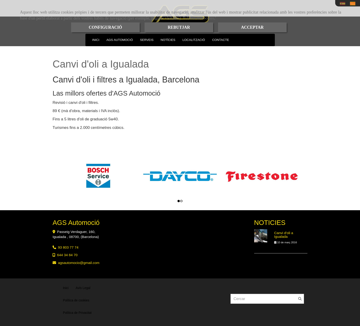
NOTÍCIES (167, 40)
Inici (65, 288)
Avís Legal (83, 288)
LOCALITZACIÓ (194, 40)
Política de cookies (198, 18)
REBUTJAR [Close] (179, 27)
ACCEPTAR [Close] (252, 27)
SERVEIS (147, 40)
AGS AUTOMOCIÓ (119, 40)
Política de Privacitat (77, 313)
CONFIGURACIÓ (105, 27)
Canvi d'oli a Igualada (283, 235)
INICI (95, 40)
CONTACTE (220, 40)
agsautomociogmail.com (78, 263)
